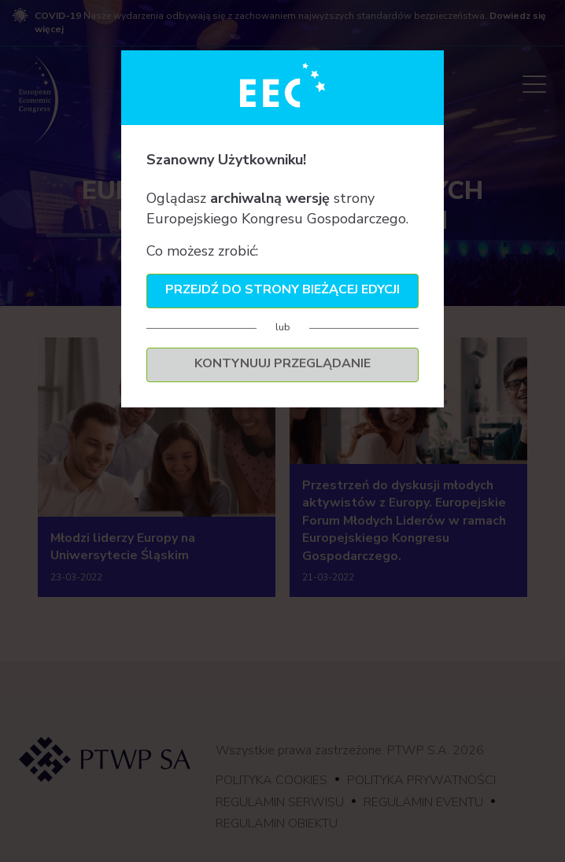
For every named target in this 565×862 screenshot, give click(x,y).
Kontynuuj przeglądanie (282, 363)
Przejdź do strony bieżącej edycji (282, 289)
